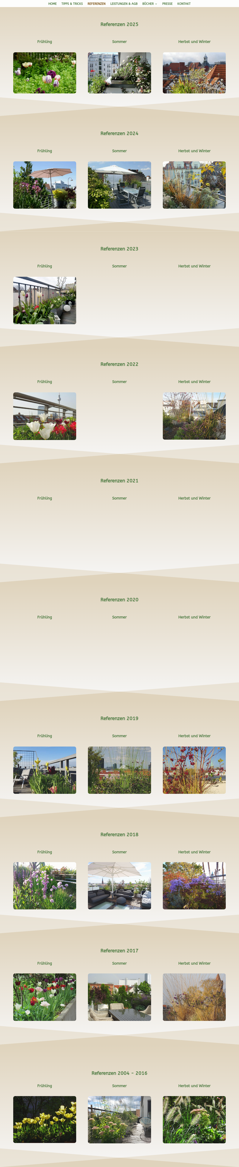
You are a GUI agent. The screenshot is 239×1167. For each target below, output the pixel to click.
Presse (167, 4)
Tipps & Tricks (72, 4)
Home (52, 4)
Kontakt (184, 4)
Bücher (148, 4)
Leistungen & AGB (123, 4)
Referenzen (96, 4)
